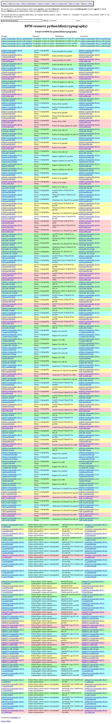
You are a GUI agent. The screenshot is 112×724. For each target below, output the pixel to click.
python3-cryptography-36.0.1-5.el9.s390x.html (11, 392)
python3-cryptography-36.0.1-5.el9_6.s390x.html (11, 375)
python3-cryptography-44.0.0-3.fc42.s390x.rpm (89, 182)
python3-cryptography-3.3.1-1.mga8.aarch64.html (11, 471)
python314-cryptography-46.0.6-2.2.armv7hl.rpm (96, 707)
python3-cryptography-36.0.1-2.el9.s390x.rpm (89, 445)
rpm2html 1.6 (15, 717)
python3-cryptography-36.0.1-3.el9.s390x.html (11, 427)
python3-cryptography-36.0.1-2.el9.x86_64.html (11, 449)
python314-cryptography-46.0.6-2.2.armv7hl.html (12, 707)
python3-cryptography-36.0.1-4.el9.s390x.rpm (89, 410)
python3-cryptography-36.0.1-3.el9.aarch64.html (11, 418)
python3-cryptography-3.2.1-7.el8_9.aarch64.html (11, 506)
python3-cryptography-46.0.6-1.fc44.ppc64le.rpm (89, 113)
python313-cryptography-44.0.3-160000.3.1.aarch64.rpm (93, 635)
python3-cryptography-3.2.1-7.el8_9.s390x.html (11, 515)
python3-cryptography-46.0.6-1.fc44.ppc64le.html (11, 113)
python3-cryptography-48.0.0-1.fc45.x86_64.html (11, 64)
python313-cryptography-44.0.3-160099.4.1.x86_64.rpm (93, 630)
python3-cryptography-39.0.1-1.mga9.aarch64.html (11, 349)
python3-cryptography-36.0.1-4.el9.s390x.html (11, 410)
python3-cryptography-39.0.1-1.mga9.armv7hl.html (11, 353)
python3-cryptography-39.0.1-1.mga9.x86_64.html (11, 362)
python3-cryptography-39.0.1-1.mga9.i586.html (11, 357)
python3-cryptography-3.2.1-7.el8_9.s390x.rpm (89, 515)
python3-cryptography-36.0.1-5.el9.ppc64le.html (11, 388)
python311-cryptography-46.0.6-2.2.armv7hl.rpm (96, 552)
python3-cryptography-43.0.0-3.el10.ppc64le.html (11, 265)
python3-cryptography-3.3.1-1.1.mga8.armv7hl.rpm (89, 458)
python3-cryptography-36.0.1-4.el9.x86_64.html (11, 414)
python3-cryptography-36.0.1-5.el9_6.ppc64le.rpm (89, 370)
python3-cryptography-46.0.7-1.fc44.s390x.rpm (89, 78)
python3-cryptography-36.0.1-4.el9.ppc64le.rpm (89, 405)
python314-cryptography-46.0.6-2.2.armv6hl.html (12, 703)
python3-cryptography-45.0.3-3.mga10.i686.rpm (89, 165)
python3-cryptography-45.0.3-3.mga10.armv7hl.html (11, 161)
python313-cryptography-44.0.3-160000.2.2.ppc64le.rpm (93, 657)
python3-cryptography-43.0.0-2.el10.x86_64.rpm (89, 309)
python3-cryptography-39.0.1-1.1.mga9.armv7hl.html (11, 335)
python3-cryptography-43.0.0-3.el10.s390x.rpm (89, 274)
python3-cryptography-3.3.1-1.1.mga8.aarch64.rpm (89, 453)
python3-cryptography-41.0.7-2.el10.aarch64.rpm (89, 314)
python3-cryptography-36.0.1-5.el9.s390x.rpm (89, 392)
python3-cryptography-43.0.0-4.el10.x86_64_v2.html (11, 248)
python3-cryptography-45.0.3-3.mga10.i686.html (11, 165)
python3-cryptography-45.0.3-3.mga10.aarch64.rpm (89, 156)
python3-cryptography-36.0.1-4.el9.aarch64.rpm (89, 401)
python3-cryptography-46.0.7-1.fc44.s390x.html (11, 78)
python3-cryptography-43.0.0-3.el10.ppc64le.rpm (89, 265)
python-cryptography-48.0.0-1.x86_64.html (16, 41)
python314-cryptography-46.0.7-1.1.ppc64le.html (12, 685)
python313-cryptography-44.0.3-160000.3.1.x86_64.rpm (93, 648)
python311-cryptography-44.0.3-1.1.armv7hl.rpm (96, 565)
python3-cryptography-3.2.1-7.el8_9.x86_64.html (11, 519)
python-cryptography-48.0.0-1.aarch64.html (16, 39)
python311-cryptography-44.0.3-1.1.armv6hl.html (12, 561)
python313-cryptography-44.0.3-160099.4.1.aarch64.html (12, 617)
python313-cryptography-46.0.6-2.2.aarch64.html (12, 600)
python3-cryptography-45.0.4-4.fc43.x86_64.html (11, 152)
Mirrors (84, 3)
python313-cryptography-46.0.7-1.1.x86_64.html (12, 595)
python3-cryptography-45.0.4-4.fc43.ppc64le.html (11, 143)
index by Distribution (28, 3)
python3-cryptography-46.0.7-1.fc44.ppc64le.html (11, 73)
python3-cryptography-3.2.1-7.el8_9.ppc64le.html (11, 510)
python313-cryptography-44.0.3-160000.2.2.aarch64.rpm (93, 652)
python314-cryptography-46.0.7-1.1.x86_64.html (12, 694)
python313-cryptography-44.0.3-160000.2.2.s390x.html (12, 661)
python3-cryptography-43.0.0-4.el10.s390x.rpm (89, 222)
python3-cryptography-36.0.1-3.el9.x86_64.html (11, 432)
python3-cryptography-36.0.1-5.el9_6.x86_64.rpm (89, 379)
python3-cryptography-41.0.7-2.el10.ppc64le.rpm (89, 318)
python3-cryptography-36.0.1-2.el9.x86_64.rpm (89, 449)
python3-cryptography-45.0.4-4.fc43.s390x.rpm (89, 147)
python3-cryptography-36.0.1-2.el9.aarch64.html (11, 436)
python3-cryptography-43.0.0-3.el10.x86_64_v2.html (11, 292)
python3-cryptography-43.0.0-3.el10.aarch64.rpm (89, 257)
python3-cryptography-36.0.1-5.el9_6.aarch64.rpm (89, 366)
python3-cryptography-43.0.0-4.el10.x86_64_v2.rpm (89, 248)
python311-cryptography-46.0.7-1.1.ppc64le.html (12, 530)
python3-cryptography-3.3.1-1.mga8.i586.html (11, 480)
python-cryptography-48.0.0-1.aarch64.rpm (95, 39)
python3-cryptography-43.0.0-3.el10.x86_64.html (11, 283)
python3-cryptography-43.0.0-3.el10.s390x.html (11, 274)
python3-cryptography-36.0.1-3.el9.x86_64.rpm (89, 432)
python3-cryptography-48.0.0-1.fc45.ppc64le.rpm (89, 56)
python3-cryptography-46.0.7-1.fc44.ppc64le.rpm (89, 73)
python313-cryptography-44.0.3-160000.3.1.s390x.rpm (93, 644)
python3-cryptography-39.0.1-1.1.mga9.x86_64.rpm (89, 344)
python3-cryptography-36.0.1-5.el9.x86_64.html (11, 397)
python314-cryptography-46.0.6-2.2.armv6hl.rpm (96, 703)
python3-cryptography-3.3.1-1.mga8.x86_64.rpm (89, 484)
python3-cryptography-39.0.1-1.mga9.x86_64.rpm (89, 362)
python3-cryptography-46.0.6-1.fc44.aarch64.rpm (89, 104)
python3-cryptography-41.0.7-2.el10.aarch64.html (11, 314)
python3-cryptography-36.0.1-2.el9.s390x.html (11, 445)
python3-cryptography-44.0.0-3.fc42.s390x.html (11, 182)
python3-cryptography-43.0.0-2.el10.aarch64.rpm (89, 296)
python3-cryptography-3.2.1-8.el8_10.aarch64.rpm (89, 488)
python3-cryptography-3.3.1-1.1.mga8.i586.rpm (89, 462)
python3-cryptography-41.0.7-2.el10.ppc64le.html (11, 318)
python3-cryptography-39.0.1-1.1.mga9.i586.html (11, 340)
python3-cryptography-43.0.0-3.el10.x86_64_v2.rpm (89, 292)
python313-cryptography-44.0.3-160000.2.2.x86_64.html (12, 665)
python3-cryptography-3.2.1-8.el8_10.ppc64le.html (11, 493)
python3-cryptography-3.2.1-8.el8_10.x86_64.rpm (89, 502)
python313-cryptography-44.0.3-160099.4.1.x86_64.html (12, 630)
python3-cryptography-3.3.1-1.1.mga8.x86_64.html (11, 467)
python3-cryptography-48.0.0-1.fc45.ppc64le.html (11, 56)
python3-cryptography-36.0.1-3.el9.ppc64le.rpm (89, 423)
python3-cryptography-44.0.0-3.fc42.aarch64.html (11, 174)
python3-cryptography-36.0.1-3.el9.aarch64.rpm (89, 418)
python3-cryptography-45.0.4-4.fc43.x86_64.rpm (89, 152)
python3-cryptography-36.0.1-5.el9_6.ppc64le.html (11, 370)
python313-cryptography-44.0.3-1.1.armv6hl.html (12, 670)
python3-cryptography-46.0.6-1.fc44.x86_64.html (11, 130)
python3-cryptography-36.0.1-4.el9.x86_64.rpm (89, 414)
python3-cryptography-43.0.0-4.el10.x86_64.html (11, 235)
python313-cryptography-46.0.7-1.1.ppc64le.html (12, 587)
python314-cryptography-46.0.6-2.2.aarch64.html (12, 698)
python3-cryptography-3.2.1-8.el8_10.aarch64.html (11, 488)
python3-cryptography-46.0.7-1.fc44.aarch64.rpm (89, 69)
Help (90, 3)
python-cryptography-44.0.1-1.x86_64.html (16, 46)
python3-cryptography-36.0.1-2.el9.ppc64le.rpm (89, 440)
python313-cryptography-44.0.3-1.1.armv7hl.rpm (93, 674)
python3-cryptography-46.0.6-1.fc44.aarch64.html (11, 104)
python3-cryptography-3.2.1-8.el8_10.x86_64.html (11, 502)
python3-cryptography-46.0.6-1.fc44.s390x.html (11, 121)
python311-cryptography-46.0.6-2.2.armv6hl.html (12, 547)
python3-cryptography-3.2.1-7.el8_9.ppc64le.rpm (89, 510)
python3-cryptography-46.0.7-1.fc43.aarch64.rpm (89, 86)
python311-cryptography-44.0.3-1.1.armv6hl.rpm (96, 561)
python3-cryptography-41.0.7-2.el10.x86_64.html (11, 327)
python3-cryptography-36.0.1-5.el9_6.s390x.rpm (89, 375)
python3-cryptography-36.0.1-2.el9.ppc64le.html (11, 440)
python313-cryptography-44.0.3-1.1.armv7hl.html (12, 674)
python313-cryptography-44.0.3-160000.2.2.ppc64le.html (12, 657)
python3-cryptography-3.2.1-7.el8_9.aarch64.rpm (89, 506)
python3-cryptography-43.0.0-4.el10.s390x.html (11, 222)
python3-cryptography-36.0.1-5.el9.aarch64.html (11, 383)
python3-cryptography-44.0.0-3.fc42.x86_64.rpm (89, 187)
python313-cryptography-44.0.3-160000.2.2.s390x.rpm (93, 661)
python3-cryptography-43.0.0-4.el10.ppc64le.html (11, 204)
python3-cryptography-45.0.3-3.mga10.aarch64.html (11, 156)
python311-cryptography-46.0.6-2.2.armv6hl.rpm (96, 547)
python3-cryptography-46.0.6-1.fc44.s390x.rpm (89, 121)
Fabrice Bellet (6, 721)
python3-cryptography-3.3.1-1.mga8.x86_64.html (11, 484)
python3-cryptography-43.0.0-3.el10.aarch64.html (11, 257)
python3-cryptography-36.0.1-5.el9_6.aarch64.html (11, 366)
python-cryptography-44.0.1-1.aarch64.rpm (95, 43)
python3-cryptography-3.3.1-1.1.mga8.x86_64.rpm (89, 467)
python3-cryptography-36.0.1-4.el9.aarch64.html (11, 401)
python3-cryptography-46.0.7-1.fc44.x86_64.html (11, 82)
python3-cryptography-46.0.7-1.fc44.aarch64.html (11, 69)
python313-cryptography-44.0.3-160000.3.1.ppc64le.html (12, 639)
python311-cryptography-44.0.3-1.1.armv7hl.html (12, 565)
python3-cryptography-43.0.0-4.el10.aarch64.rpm (89, 191)
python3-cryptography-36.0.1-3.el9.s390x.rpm (89, 427)
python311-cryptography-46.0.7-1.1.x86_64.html (12, 539)
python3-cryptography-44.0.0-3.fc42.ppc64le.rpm (89, 178)
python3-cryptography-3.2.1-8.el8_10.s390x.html (11, 497)
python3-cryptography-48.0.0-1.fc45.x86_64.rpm (89, 64)
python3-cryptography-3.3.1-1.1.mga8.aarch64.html (11, 453)
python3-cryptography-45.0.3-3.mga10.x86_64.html (11, 169)
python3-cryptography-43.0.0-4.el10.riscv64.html (11, 217)
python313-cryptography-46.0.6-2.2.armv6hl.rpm (93, 604)
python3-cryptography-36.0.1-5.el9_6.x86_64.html (11, 379)
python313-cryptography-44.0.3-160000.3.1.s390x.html (12, 644)
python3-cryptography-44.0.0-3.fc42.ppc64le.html (11, 178)
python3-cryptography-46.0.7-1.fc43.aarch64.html (11, 86)
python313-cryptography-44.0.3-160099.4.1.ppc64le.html (12, 622)
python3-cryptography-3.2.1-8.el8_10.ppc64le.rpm (89, 493)
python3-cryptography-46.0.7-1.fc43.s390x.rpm (89, 95)
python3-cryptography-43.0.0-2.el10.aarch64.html (11, 296)
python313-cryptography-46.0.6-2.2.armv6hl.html (12, 604)
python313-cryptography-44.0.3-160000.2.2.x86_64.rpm (93, 665)
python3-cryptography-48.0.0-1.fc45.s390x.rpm (89, 60)
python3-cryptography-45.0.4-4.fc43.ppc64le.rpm (89, 143)
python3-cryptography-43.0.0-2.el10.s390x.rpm (89, 305)
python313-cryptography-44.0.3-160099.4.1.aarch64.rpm (93, 617)
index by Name (74, 3)
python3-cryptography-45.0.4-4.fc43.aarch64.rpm (89, 139)
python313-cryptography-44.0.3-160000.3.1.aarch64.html (12, 635)
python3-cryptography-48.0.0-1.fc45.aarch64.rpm (89, 51)
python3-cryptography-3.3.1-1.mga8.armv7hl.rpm (89, 475)
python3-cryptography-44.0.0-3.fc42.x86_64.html (11, 187)
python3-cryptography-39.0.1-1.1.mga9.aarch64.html (11, 331)
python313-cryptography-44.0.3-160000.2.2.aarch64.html (12, 652)
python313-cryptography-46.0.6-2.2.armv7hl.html (12, 609)
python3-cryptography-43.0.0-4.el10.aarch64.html (11, 191)
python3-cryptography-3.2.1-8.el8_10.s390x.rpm (89, 497)
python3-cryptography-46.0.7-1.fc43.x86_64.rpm (89, 99)
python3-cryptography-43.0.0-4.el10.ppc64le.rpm (89, 204)
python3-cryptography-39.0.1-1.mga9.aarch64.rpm (89, 349)
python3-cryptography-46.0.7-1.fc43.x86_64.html (11, 99)
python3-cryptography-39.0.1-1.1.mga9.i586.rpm (89, 340)
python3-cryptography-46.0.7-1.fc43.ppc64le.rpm (89, 91)
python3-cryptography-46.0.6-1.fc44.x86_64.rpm (89, 130)
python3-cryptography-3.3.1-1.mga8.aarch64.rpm (89, 471)
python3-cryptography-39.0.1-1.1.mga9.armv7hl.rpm (89, 335)
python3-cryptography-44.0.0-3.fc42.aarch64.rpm (89, 174)
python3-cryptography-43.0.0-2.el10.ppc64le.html (11, 300)
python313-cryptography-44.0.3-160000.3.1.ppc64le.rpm (93, 639)
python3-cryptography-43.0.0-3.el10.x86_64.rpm (89, 283)
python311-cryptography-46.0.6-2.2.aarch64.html (12, 543)
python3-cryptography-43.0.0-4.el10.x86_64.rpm (89, 235)
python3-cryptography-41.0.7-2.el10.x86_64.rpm (89, 327)
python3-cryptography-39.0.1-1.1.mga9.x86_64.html (11, 344)
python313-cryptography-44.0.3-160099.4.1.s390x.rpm (93, 626)
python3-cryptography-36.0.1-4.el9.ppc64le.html (11, 405)
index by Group (13, 3)
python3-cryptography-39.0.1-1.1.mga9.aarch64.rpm (89, 331)
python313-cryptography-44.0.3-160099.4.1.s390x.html (12, 626)
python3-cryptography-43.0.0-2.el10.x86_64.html (11, 309)
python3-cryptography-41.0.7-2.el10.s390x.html (11, 322)
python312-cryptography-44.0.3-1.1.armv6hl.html (12, 571)
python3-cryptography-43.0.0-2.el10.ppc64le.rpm (89, 300)
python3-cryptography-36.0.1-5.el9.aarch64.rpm (89, 383)
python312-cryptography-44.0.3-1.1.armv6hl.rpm (96, 571)
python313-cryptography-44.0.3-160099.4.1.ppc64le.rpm (93, 622)
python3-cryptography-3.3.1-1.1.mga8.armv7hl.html (11, 458)
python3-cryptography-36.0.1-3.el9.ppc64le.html (11, 423)
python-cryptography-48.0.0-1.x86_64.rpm (95, 41)
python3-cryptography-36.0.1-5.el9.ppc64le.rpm (89, 388)
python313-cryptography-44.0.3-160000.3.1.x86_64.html (12, 648)
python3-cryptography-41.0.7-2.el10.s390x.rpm (89, 322)
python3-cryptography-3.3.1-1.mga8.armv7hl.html (11, 475)
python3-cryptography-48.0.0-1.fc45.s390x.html (11, 60)
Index (5, 3)
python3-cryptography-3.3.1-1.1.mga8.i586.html (11, 462)
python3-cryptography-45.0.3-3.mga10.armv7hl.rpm (89, 161)
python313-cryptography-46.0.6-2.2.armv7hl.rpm (93, 609)
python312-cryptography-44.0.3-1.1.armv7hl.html (12, 576)
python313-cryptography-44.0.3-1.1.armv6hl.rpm (93, 670)
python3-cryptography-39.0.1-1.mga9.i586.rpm (89, 357)
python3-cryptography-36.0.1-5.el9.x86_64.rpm (89, 397)
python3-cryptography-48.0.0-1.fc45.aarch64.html (11, 51)
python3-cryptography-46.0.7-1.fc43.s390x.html (11, 95)
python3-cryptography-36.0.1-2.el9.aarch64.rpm (89, 436)
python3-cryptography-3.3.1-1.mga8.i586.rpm (89, 480)
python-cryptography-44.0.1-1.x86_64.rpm (95, 46)
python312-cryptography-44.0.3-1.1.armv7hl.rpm (96, 576)
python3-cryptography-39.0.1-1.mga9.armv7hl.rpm (89, 353)
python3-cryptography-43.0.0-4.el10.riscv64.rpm (89, 217)
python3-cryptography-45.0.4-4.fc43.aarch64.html (11, 139)
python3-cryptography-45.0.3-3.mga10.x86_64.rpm (89, 169)
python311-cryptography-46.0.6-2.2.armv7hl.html (12, 552)
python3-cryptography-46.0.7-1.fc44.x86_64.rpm (89, 82)
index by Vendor (44, 3)
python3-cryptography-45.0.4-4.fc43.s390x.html (11, 147)
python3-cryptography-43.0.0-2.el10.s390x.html (11, 305)
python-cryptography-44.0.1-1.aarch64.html (16, 43)
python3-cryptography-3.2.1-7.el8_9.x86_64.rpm (89, 519)
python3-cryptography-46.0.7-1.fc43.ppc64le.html (11, 91)
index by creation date (59, 3)
